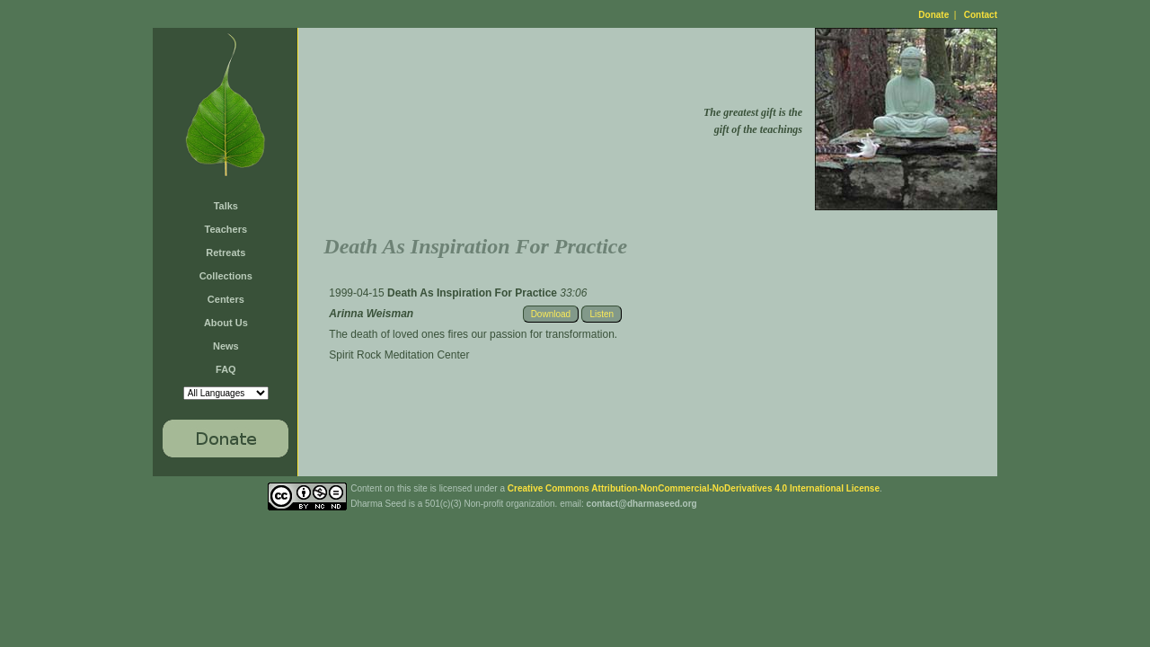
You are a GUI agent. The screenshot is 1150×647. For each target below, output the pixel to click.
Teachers (226, 229)
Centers (226, 299)
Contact (980, 15)
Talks (226, 205)
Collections (225, 275)
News (226, 346)
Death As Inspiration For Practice (473, 293)
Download (551, 314)
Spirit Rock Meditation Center (399, 355)
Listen (601, 314)
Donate (933, 15)
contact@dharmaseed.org (642, 504)
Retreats (225, 252)
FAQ (226, 369)
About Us (226, 322)
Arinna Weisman (371, 313)
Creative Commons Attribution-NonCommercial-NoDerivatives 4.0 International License (694, 488)
